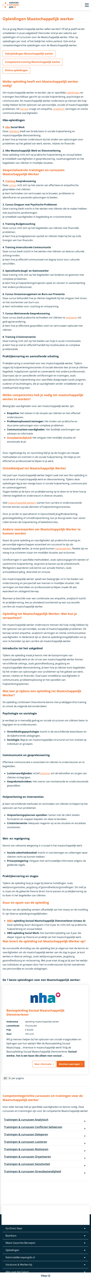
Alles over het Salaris (17, 1272)
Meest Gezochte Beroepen (20, 1242)
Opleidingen (12, 1250)
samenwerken (63, 548)
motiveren (71, 317)
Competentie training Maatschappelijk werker (32, 62)
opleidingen (73, 92)
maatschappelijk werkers (22, 502)
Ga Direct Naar (14, 1228)
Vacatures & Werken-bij (19, 1264)
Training (10, 181)
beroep (24, 109)
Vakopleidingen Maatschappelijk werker (29, 53)
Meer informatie (43, 1064)
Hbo (7, 127)
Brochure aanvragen (69, 1064)
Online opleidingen (16, 70)
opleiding (14, 131)
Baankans (11, 1235)
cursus (12, 185)
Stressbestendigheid (19, 437)
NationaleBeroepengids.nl (20, 1257)
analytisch (59, 109)
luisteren (45, 773)
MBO (10, 920)
